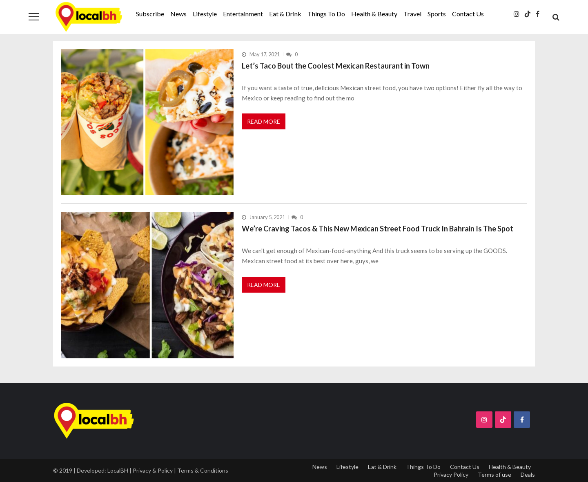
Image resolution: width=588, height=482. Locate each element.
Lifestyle (205, 14)
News (178, 14)
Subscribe (150, 14)
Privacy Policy (451, 474)
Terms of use (494, 474)
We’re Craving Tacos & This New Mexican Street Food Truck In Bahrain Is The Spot (377, 228)
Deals (528, 474)
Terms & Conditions (202, 470)
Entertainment (243, 14)
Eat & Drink (285, 14)
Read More (263, 121)
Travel (412, 14)
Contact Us (468, 14)
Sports (437, 14)
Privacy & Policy (153, 470)
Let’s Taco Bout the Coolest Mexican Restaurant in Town (336, 65)
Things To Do (326, 14)
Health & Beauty (374, 14)
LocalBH (117, 470)
